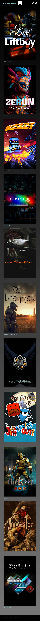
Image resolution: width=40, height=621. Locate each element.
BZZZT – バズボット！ (8, 170)
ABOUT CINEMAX (11, 3)
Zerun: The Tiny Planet (9, 116)
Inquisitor (6, 552)
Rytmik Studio (7, 225)
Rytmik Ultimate (7, 607)
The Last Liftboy (7, 61)
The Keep (6, 498)
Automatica (6, 279)
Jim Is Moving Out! (8, 443)
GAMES (4, 3)
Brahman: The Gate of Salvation (10, 334)
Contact (36, 617)
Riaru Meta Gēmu (7, 389)
